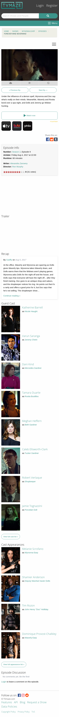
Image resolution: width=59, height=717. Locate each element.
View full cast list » (10, 537)
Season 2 (16, 152)
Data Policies (9, 706)
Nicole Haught (31, 311)
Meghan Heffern (32, 421)
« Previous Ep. (15, 90)
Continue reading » (11, 296)
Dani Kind (28, 364)
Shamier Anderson (33, 577)
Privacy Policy (24, 712)
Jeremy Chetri (31, 340)
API (16, 702)
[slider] (14, 172)
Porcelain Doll (31, 510)
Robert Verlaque (32, 477)
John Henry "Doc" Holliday (36, 609)
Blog (22, 702)
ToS (33, 712)
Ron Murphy (17, 166)
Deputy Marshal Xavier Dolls (37, 581)
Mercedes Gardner (33, 368)
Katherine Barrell (32, 307)
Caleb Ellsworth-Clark (35, 449)
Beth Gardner (31, 425)
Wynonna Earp (31, 552)
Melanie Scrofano (32, 549)
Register (52, 5)
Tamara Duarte (31, 392)
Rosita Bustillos (32, 396)
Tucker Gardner (32, 453)
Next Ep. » (43, 90)
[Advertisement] (21, 196)
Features (6, 702)
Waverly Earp (31, 638)
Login (40, 5)
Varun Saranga (31, 336)
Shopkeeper (30, 481)
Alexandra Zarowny (18, 163)
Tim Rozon (28, 605)
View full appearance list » (13, 664)
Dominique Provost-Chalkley (39, 634)
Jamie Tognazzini (32, 506)
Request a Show (36, 702)
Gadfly (9, 260)
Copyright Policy (8, 712)
